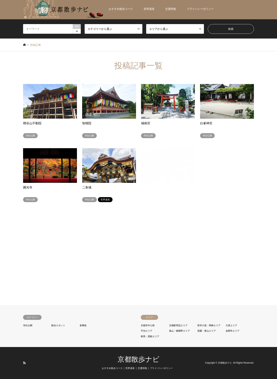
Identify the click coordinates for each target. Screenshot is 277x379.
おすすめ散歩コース (121, 8)
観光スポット (58, 325)
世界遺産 (149, 8)
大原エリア (231, 325)
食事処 (83, 325)
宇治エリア (146, 330)
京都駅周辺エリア (178, 325)
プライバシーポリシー (200, 8)
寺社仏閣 (27, 325)
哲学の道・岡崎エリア (208, 325)
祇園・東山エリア (206, 330)
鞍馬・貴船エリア (150, 336)
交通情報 (170, 8)
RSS (24, 362)
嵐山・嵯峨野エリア (179, 330)
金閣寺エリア (232, 330)
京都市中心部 (148, 325)
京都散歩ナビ (138, 359)
